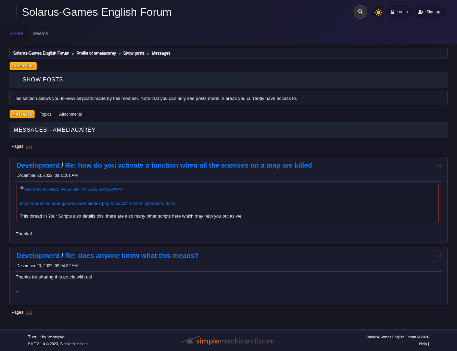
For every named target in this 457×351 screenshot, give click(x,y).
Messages (22, 114)
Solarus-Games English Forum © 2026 (397, 337)
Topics (45, 114)
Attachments (70, 114)
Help (423, 344)
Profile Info (23, 66)
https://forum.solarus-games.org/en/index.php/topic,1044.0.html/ (83, 203)
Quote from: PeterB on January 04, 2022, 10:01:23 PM (73, 189)
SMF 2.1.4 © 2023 (43, 344)
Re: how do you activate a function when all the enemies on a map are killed (188, 165)
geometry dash (160, 203)
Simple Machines (74, 344)
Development (38, 165)
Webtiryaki (55, 337)
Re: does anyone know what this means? (132, 255)
